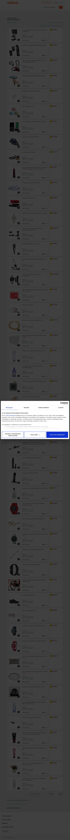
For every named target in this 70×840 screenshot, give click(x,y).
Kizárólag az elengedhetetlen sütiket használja (13, 434)
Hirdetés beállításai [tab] (43, 407)
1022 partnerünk (11, 415)
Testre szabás (35, 434)
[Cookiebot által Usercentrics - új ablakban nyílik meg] (61, 403)
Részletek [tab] (26, 407)
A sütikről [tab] (60, 407)
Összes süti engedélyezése (57, 434)
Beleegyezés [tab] (9, 407)
